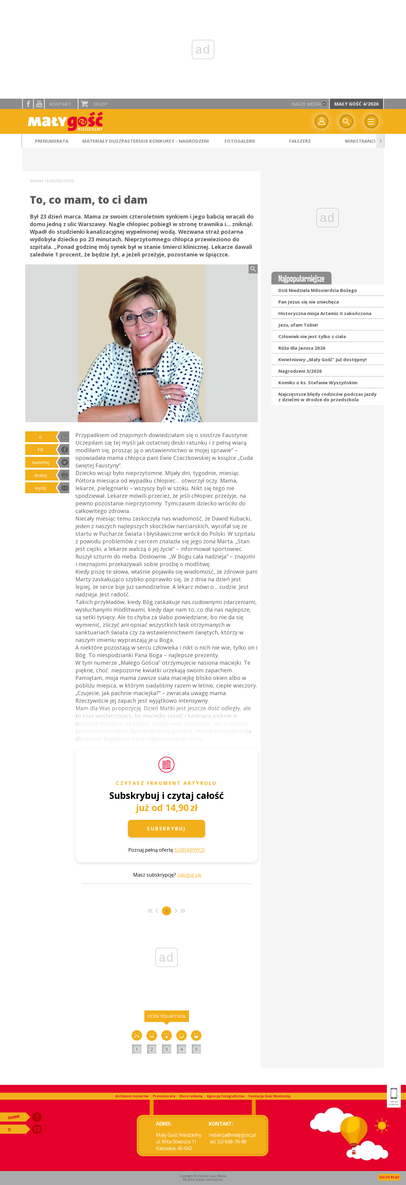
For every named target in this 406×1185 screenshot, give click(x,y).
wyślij (40, 488)
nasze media (306, 104)
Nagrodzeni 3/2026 (300, 371)
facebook (28, 104)
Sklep (100, 104)
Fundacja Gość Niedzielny (270, 1096)
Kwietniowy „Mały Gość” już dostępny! (322, 359)
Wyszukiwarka (346, 121)
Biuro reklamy (191, 1096)
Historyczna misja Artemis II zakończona (324, 313)
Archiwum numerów (132, 1096)
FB (40, 449)
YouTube (39, 104)
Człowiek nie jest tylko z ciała (312, 336)
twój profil (322, 121)
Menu (371, 121)
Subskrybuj (166, 828)
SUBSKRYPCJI (189, 850)
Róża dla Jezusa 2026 (301, 348)
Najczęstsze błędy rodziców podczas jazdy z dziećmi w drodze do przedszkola (327, 396)
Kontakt (60, 104)
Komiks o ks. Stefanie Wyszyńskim (317, 382)
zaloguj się (189, 874)
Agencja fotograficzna (225, 1096)
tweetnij (40, 462)
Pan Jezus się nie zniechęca (308, 301)
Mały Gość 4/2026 (356, 104)
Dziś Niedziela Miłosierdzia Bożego (317, 290)
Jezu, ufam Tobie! (298, 325)
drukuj (40, 475)
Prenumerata (164, 1096)
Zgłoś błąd (389, 1177)
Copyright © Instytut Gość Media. (203, 1176)
